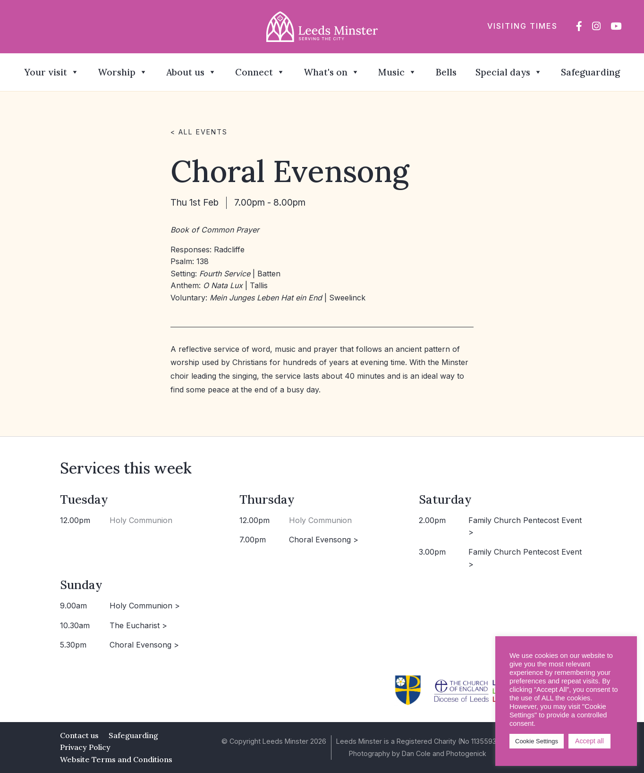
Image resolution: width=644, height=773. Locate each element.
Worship (122, 72)
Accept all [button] (589, 741)
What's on (331, 72)
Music (397, 72)
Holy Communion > (145, 605)
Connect (260, 72)
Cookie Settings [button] (536, 741)
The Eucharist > (138, 625)
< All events (199, 132)
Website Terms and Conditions (116, 759)
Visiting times (522, 26)
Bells (446, 72)
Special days (508, 72)
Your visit (51, 72)
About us (191, 72)
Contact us (79, 735)
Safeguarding (590, 72)
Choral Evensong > (323, 539)
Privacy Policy (85, 747)
